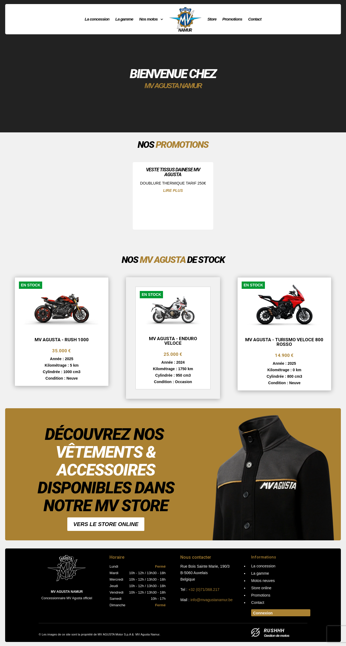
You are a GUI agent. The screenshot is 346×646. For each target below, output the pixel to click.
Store (211, 19)
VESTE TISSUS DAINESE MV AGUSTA (173, 172)
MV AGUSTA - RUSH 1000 (62, 339)
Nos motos (148, 19)
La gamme (124, 19)
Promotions (232, 19)
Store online (261, 588)
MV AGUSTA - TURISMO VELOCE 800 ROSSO (284, 342)
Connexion (262, 613)
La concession (97, 19)
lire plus (173, 190)
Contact (254, 19)
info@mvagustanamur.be (212, 600)
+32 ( (203, 589)
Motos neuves (263, 581)
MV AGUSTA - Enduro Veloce (173, 341)
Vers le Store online (105, 524)
